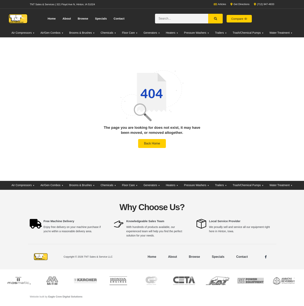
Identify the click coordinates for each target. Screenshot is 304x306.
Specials (101, 18)
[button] (11, 281)
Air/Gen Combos (51, 32)
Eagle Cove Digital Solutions (65, 296)
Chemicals (108, 32)
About (66, 18)
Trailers (221, 32)
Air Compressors (23, 32)
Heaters (172, 32)
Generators (152, 32)
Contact (119, 18)
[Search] (215, 18)
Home (52, 18)
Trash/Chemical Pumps (248, 32)
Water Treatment (281, 32)
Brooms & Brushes (82, 32)
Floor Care (130, 32)
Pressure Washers (196, 32)
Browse (83, 18)
